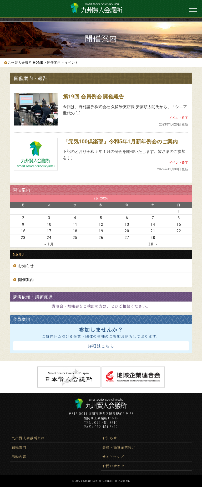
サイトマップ (113, 456)
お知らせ (26, 266)
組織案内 (19, 447)
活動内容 (19, 456)
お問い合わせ (113, 465)
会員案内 (22, 319)
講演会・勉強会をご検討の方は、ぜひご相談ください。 (101, 306)
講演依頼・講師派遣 (33, 297)
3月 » (153, 244)
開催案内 (22, 190)
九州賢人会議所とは (28, 437)
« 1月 (49, 244)
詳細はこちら (101, 346)
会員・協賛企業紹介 (118, 447)
